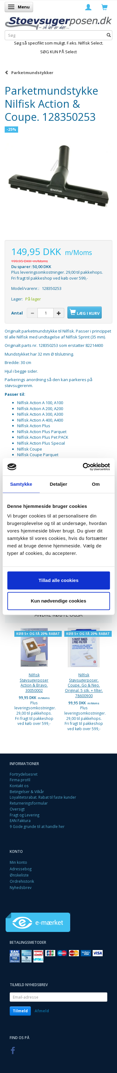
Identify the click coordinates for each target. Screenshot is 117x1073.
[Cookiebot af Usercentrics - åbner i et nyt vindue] (83, 467)
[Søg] (109, 35)
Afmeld (42, 1011)
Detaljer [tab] (58, 484)
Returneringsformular (29, 803)
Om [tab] (96, 484)
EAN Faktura (20, 820)
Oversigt (17, 808)
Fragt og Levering (24, 814)
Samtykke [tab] (21, 484)
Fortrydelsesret (23, 774)
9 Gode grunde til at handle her (37, 826)
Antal (17, 313)
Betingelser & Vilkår (27, 791)
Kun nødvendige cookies (58, 600)
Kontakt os (19, 785)
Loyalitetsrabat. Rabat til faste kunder (43, 797)
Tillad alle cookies (58, 580)
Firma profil (20, 779)
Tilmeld (20, 1011)
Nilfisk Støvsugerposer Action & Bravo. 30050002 (34, 682)
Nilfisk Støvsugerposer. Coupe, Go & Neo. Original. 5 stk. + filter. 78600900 (84, 685)
